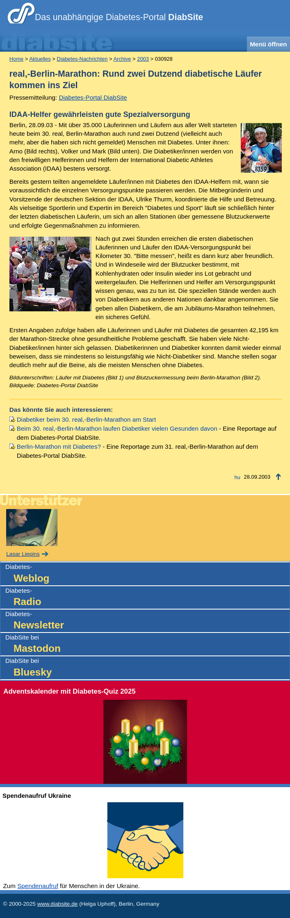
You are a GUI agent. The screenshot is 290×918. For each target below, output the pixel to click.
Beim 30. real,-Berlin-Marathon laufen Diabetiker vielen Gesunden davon (117, 428)
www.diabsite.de (57, 904)
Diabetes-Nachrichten (82, 59)
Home (16, 59)
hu (237, 477)
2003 (143, 59)
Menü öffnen (268, 44)
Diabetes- (147, 574)
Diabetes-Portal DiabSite (93, 97)
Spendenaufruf (37, 885)
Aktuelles (39, 59)
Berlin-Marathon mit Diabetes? (59, 446)
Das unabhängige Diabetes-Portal (119, 17)
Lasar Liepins (22, 554)
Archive (122, 59)
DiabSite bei (147, 644)
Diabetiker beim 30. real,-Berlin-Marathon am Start (86, 419)
